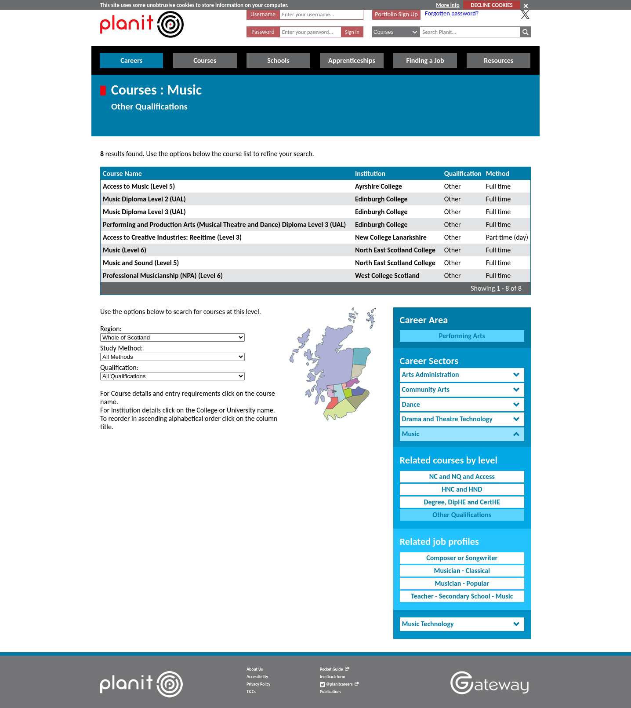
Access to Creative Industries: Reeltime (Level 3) (172, 237)
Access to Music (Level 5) (139, 186)
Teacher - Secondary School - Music (462, 596)
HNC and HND (462, 489)
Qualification (463, 173)
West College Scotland (387, 275)
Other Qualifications (461, 515)
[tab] (462, 375)
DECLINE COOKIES (491, 5)
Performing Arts (462, 336)
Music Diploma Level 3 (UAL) (144, 212)
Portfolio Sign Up (396, 14)
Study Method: (121, 348)
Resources (498, 60)
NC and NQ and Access (462, 476)
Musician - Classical (462, 570)
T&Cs (251, 691)
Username (263, 14)
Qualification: (119, 367)
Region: (111, 329)
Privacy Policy (258, 684)
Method (497, 173)
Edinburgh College (381, 199)
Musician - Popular (462, 583)
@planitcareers (339, 684)
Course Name (122, 173)
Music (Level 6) (124, 250)
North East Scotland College (395, 250)
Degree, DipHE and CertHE (462, 502)
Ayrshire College (378, 186)
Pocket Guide (334, 669)
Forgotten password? (452, 13)
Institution (370, 173)
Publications (330, 691)
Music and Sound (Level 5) (141, 263)
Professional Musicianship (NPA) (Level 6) (163, 275)
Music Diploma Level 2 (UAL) (144, 199)
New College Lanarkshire (391, 237)
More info (447, 5)
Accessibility (257, 676)
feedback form (332, 676)
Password (262, 32)
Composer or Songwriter (461, 558)
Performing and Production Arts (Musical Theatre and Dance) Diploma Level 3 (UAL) (224, 224)
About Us (255, 669)
